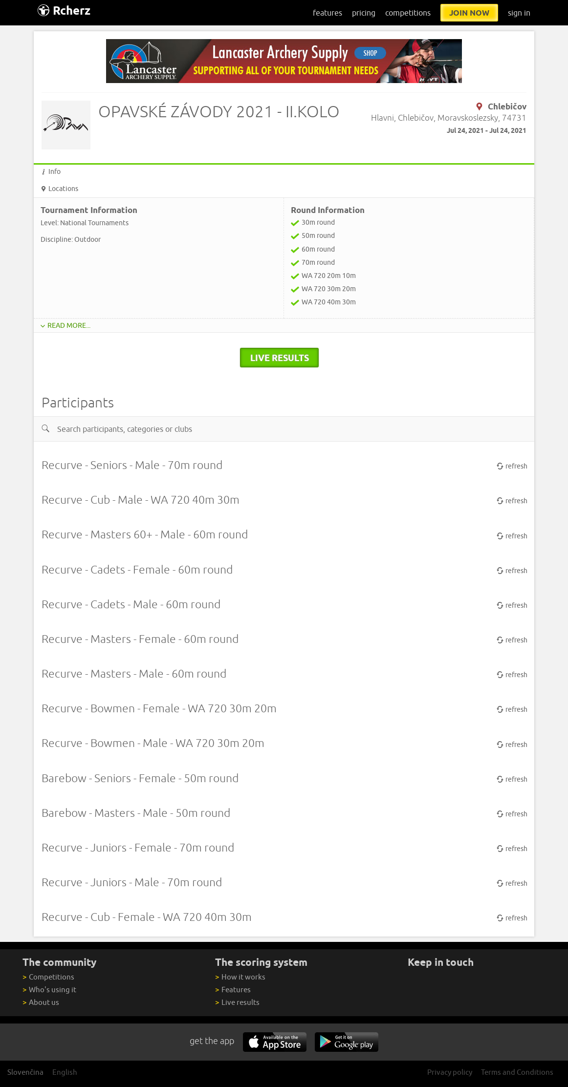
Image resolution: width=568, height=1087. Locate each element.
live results (279, 357)
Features (232, 989)
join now (469, 12)
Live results (237, 1002)
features (327, 12)
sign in (519, 12)
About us (40, 1002)
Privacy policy (449, 1072)
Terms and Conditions (517, 1072)
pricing (363, 12)
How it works (240, 977)
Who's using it (49, 989)
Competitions (48, 977)
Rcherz (64, 10)
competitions (408, 12)
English (64, 1072)
